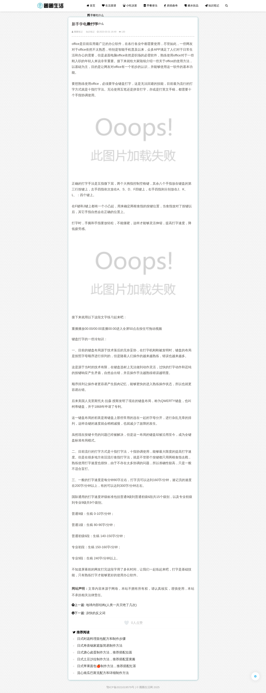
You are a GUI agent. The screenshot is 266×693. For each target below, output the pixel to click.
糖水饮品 (192, 5)
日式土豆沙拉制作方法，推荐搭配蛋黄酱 (106, 659)
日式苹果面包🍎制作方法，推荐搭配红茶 (106, 666)
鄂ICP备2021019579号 (120, 687)
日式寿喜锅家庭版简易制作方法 (99, 645)
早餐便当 (151, 5)
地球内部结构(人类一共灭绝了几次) (111, 605)
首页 (91, 5)
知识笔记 (212, 5)
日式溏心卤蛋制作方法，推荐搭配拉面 (104, 652)
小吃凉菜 (130, 5)
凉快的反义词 (95, 613)
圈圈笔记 (77, 32)
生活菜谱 (109, 5)
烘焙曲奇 (171, 5)
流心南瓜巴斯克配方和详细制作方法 (103, 673)
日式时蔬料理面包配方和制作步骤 (101, 639)
